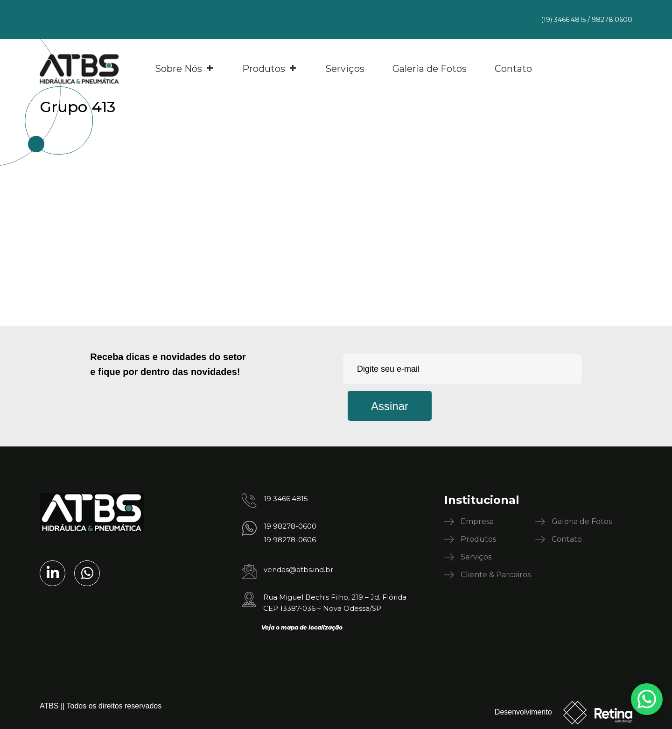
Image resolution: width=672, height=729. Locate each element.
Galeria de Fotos (429, 68)
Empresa (477, 521)
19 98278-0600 (290, 526)
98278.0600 (612, 19)
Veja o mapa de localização (302, 627)
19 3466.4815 (286, 498)
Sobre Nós (184, 68)
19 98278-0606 (290, 539)
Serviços (344, 68)
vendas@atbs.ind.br (298, 569)
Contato (513, 68)
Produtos (269, 68)
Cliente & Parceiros (496, 574)
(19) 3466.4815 (563, 19)
